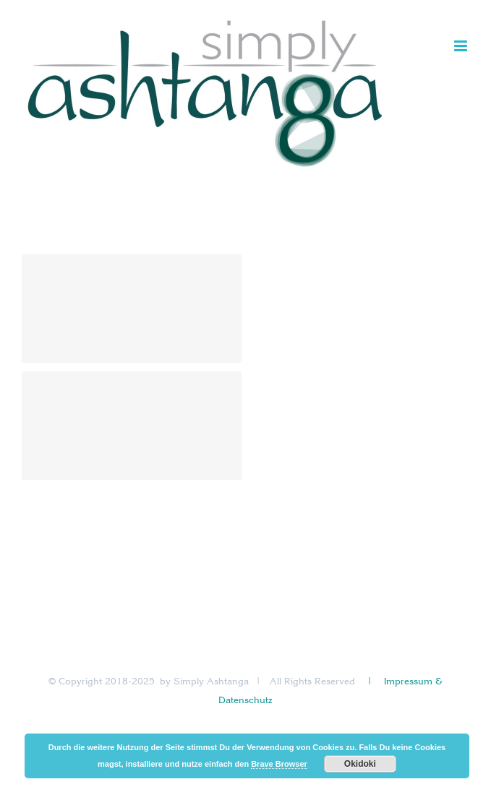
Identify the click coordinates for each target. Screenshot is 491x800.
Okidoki (360, 764)
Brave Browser (279, 764)
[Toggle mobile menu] (461, 45)
